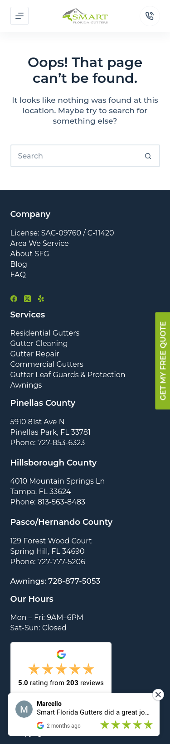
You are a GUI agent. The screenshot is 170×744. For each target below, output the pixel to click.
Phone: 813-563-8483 (48, 502)
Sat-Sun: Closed (38, 628)
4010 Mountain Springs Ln (57, 481)
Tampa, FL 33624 (40, 491)
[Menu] (19, 16)
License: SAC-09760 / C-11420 (62, 233)
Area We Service (39, 243)
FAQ (18, 274)
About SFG (29, 254)
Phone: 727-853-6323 (47, 442)
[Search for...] (73, 155)
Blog (18, 264)
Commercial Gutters (46, 364)
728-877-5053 (74, 581)
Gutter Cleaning (39, 343)
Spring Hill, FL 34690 (47, 551)
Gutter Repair (34, 354)
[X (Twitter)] (27, 298)
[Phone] (150, 16)
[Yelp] (41, 298)
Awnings (26, 385)
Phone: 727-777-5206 (47, 561)
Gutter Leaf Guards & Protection (68, 374)
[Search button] (148, 155)
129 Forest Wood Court (51, 541)
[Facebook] (13, 298)
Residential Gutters (45, 333)
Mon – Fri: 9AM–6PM (47, 617)
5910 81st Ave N (37, 422)
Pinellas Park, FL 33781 (50, 432)
